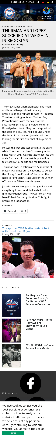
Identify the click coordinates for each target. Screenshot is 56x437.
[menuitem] (42, 1)
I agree (13, 433)
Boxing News (8, 26)
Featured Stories (24, 26)
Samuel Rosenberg (14, 44)
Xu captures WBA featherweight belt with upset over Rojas (25, 229)
